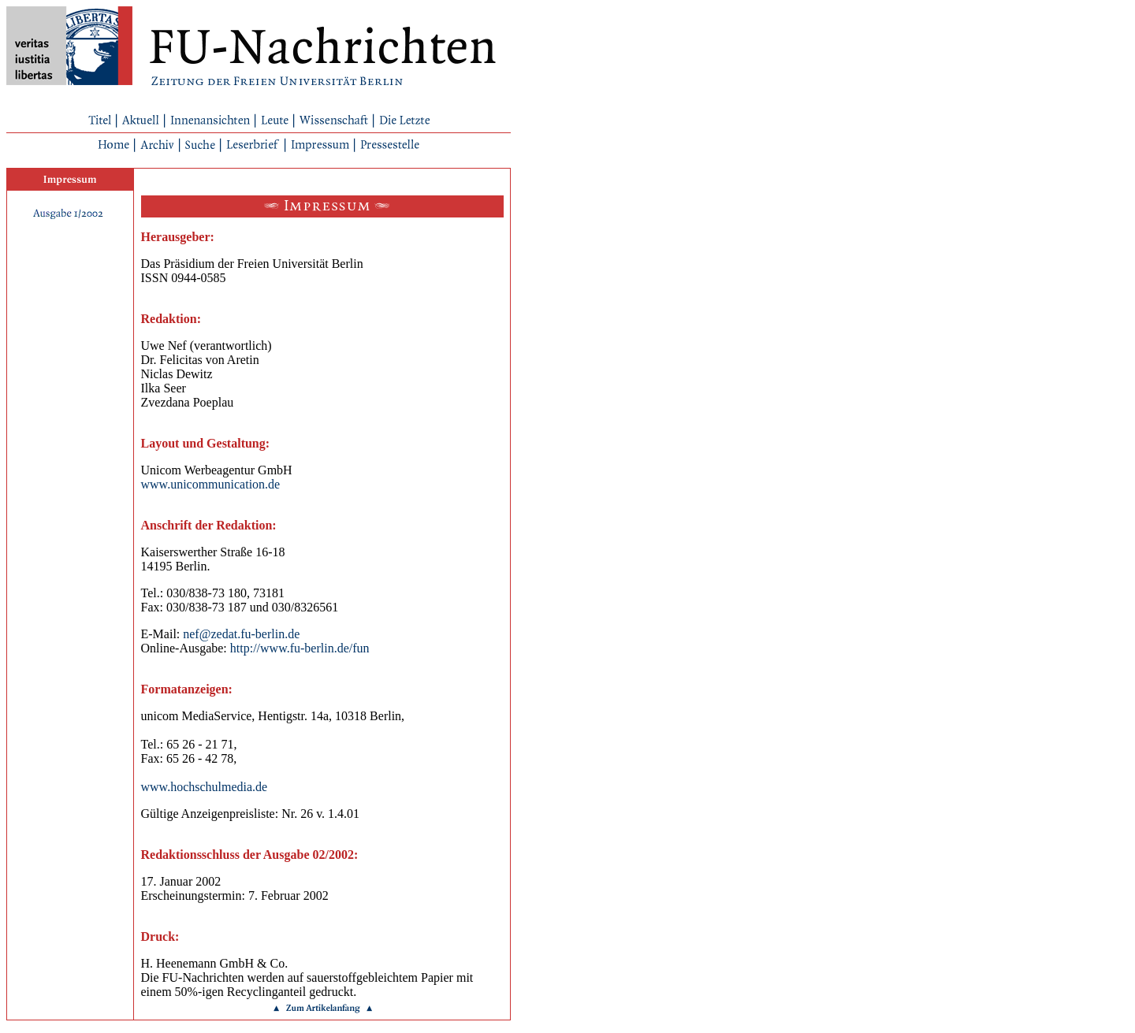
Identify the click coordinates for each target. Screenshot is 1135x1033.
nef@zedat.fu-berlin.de (241, 634)
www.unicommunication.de (211, 484)
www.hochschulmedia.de (204, 786)
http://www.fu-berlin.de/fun (300, 648)
